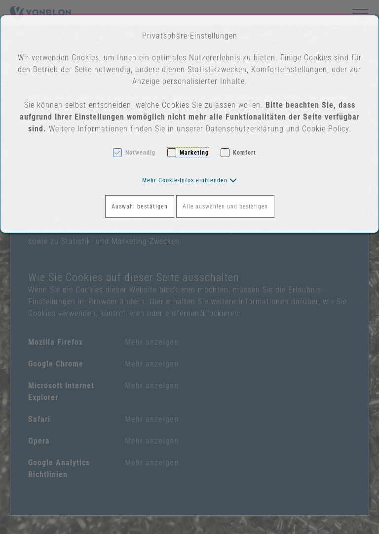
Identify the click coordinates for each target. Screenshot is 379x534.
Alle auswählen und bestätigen (225, 206)
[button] (189, 180)
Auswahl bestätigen (140, 206)
